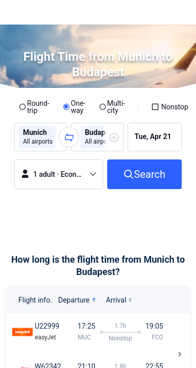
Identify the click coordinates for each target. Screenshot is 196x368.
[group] (40, 137)
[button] (178, 12)
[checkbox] (169, 107)
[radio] (34, 107)
